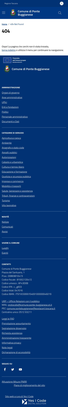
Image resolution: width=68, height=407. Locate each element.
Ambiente (7, 143)
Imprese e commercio (12, 181)
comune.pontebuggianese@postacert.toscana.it (31, 308)
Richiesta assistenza (12, 333)
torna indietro (9, 50)
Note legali (7, 347)
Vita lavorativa (9, 205)
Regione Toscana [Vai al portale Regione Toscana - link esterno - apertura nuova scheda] (11, 3)
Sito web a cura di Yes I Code (19, 396)
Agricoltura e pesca (11, 138)
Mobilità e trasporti (11, 186)
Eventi (5, 253)
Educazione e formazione (14, 171)
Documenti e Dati (10, 121)
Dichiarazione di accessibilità (16, 352)
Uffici (4, 102)
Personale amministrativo (15, 116)
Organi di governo (10, 92)
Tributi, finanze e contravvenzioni (18, 195)
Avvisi (5, 231)
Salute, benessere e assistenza (17, 191)
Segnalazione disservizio (14, 328)
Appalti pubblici (9, 152)
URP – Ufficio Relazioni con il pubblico (21, 301)
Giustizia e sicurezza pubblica (16, 176)
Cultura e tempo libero (13, 167)
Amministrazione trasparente (16, 338)
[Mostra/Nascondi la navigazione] (3, 12)
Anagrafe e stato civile (13, 147)
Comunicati (7, 226)
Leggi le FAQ (8, 318)
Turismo (6, 200)
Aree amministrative (12, 97)
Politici (5, 112)
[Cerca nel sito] (59, 13)
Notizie (5, 222)
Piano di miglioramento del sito (29, 385)
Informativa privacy (11, 342)
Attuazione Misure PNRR (14, 381)
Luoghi (5, 248)
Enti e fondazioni (10, 107)
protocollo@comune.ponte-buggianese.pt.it (30, 305)
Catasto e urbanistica (12, 162)
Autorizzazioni (9, 157)
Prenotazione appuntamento (16, 323)
